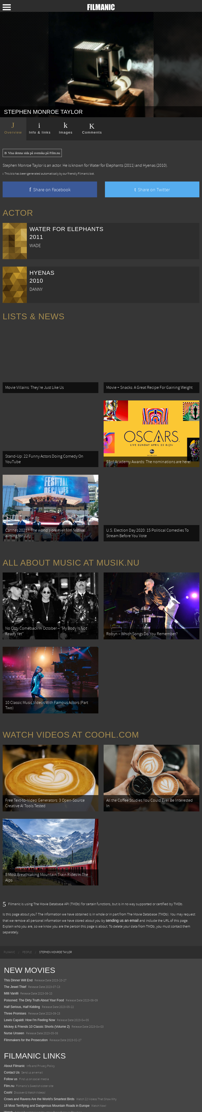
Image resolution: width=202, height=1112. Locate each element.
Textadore (11, 1102)
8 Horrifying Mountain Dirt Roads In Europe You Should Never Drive (51, 1089)
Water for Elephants (106, 165)
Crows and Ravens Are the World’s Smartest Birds (39, 1069)
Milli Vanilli (11, 964)
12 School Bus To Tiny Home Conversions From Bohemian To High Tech (54, 1096)
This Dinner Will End (18, 950)
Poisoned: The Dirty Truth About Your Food (34, 970)
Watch (8, 1083)
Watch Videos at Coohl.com (71, 713)
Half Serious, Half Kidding (22, 977)
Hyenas (149, 165)
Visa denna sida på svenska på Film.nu (32, 153)
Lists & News (33, 316)
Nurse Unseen (14, 1004)
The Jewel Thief (15, 957)
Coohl (8, 1063)
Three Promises (15, 984)
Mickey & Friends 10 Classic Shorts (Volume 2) (37, 997)
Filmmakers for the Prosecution (26, 1010)
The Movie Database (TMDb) (148, 885)
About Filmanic (14, 1036)
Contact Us (11, 1043)
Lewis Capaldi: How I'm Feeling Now (29, 990)
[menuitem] (9, 922)
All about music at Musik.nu (71, 550)
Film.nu (9, 1056)
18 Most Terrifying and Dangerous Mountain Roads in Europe (46, 1076)
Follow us (10, 1049)
